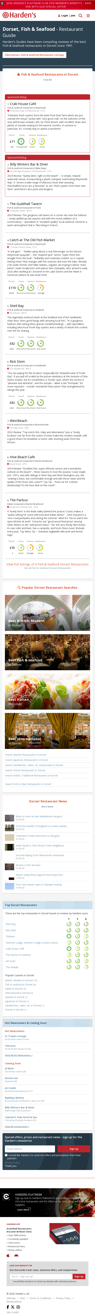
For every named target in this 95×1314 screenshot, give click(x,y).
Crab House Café (23, 103)
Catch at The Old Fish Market (32, 240)
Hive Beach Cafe (22, 457)
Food (21, 135)
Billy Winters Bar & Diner (29, 164)
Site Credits (13, 1312)
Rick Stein (17, 361)
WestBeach (18, 420)
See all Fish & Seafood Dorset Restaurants (47, 568)
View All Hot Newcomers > (19, 1055)
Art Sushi (10, 961)
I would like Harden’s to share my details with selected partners (43, 1281)
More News (47, 806)
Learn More (23, 1209)
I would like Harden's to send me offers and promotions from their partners (43, 1156)
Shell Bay (17, 305)
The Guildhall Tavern (26, 203)
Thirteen (10, 936)
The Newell (12, 967)
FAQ (22, 1298)
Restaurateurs (14, 1301)
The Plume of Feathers (18, 954)
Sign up (74, 1148)
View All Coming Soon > (17, 1126)
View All (47, 79)
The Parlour (19, 500)
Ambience (42, 135)
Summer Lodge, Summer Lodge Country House (32, 942)
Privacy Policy (12, 1162)
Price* (12, 135)
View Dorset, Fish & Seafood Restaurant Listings (34, 54)
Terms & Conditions (40, 1298)
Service (32, 135)
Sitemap (11, 1298)
